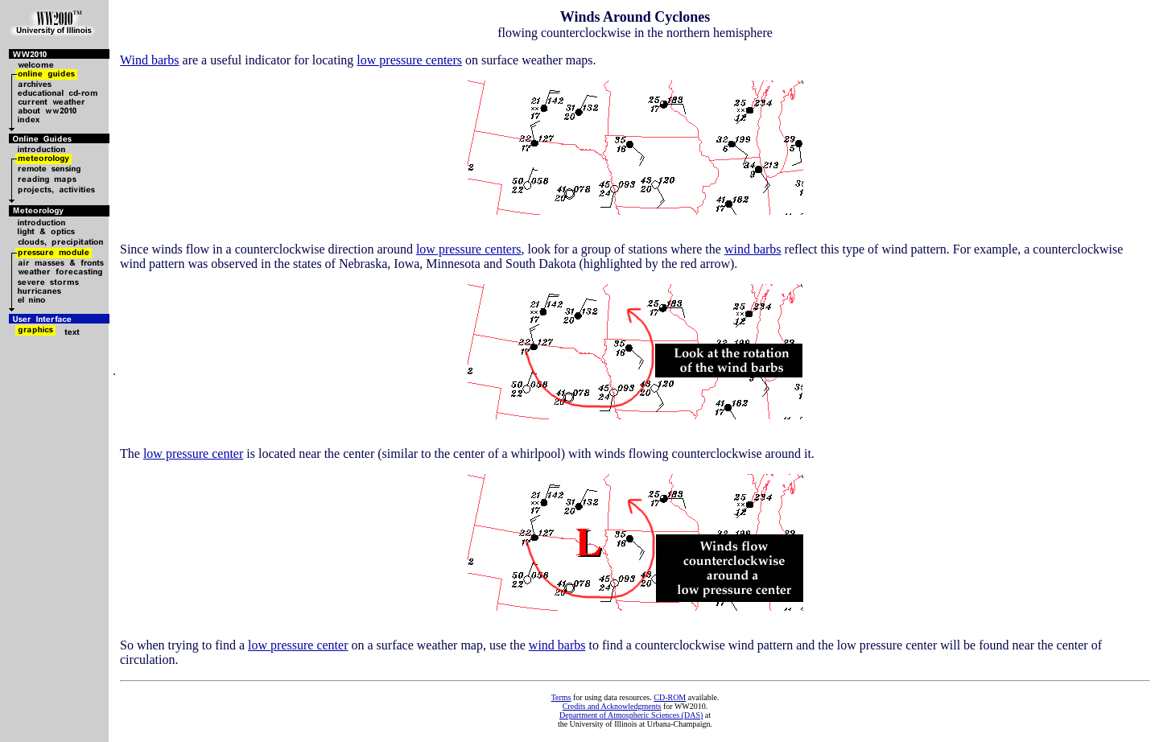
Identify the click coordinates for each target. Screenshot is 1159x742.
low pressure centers (409, 60)
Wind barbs (149, 60)
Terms (561, 697)
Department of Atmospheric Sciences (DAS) (631, 715)
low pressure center (193, 453)
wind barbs (753, 249)
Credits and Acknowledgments (612, 706)
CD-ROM (670, 697)
